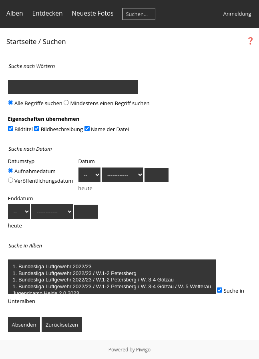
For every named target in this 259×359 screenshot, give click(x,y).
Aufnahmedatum (32, 171)
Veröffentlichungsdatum (40, 180)
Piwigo (143, 349)
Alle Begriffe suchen (35, 103)
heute (85, 188)
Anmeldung (237, 13)
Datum (86, 161)
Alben (14, 13)
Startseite (21, 41)
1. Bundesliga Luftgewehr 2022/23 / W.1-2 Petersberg (112, 273)
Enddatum (20, 198)
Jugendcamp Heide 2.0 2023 (112, 293)
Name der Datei (106, 129)
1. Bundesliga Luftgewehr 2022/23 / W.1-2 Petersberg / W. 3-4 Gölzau (112, 280)
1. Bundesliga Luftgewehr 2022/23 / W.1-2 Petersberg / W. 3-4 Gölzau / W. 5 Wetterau (112, 286)
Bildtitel (20, 129)
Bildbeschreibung (58, 129)
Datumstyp (21, 161)
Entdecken (47, 13)
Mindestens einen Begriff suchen (107, 103)
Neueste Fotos (92, 13)
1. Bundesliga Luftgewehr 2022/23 (112, 266)
